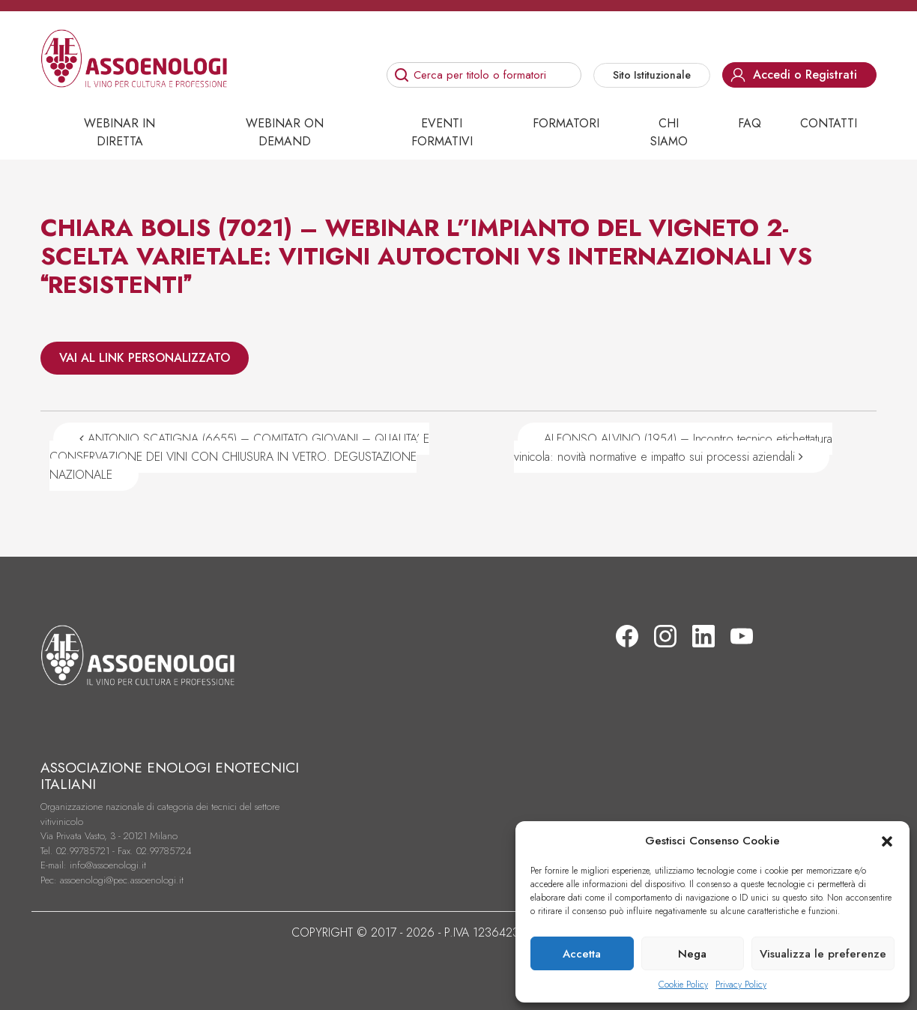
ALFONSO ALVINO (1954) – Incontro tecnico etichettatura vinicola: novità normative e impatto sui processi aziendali (673, 447)
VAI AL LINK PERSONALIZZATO (144, 357)
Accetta (582, 954)
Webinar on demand (285, 132)
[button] (887, 840)
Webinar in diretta (119, 132)
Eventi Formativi (442, 132)
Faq (749, 123)
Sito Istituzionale (652, 74)
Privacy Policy (740, 984)
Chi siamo (669, 132)
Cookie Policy (683, 984)
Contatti (828, 123)
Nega (692, 954)
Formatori (566, 123)
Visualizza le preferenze (823, 954)
